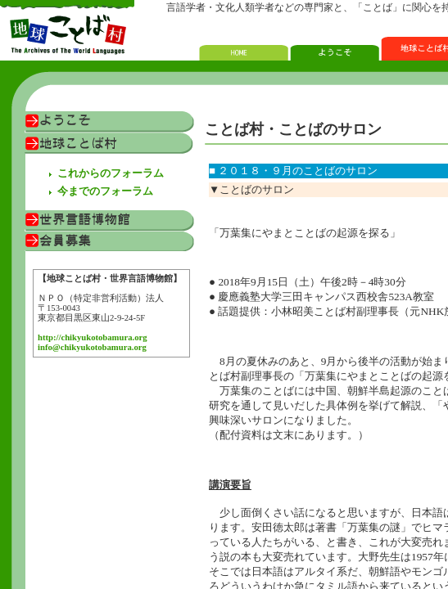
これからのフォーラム (110, 173)
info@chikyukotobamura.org (92, 347)
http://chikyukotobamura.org (92, 337)
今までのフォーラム (105, 191)
